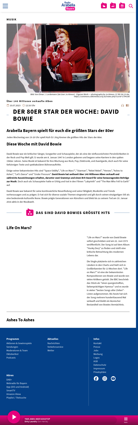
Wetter (50, 350)
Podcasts (11, 357)
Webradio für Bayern (16, 383)
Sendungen (12, 346)
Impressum (99, 368)
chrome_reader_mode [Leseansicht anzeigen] (127, 105)
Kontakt (97, 343)
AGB (95, 361)
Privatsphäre (99, 372)
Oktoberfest (12, 354)
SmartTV (10, 390)
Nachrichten (53, 343)
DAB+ (9, 379)
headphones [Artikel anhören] (122, 105)
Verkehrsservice (55, 346)
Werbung (98, 354)
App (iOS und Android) (17, 386)
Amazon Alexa (13, 394)
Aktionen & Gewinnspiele (19, 343)
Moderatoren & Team (17, 350)
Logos (96, 357)
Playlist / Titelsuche (16, 397)
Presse (96, 346)
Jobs (95, 350)
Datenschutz (99, 364)
